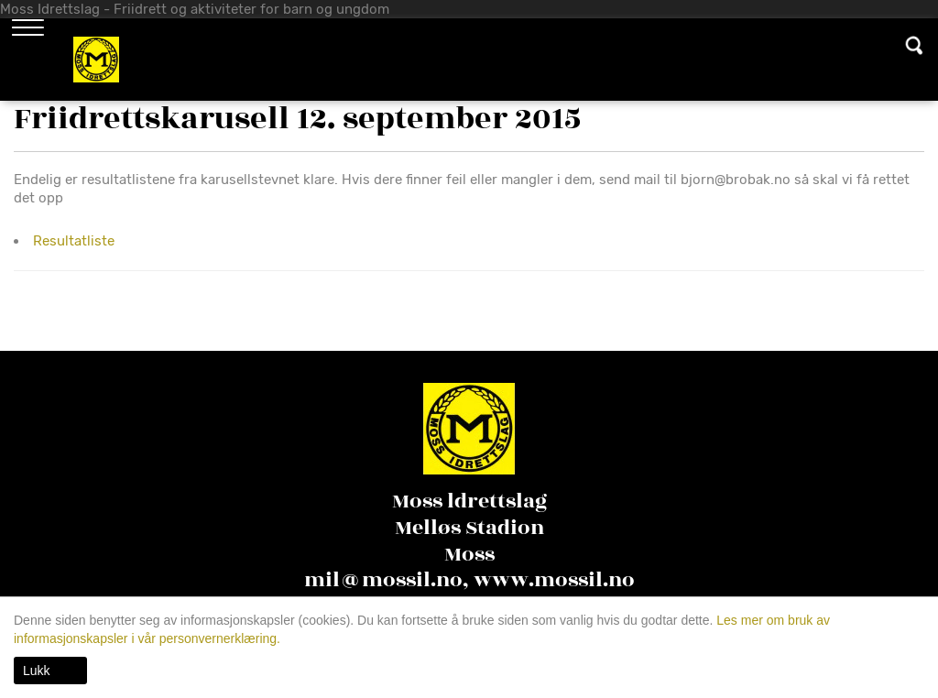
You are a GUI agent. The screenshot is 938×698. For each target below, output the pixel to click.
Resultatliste (74, 241)
